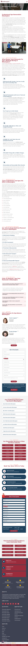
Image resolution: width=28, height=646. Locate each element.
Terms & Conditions (5, 639)
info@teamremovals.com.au (14, 269)
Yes (15, 527)
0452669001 (8, 569)
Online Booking (17, 620)
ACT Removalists (8, 545)
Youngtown (8, 453)
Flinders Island (7, 445)
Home (2, 7)
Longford (20, 453)
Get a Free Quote (14, 496)
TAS (4, 7)
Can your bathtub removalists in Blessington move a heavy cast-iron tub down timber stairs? (13, 284)
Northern (7, 7)
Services (3, 629)
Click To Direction (9, 574)
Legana (7, 450)
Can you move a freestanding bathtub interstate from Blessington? (13, 294)
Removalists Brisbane (6, 615)
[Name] (14, 352)
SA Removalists (8, 548)
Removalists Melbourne (6, 609)
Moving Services (17, 609)
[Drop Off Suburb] (14, 373)
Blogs (3, 633)
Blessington (10, 7)
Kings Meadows (20, 450)
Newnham (20, 445)
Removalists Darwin (5, 617)
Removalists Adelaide (6, 614)
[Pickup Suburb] (14, 367)
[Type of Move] (14, 365)
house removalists (8, 63)
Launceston (8, 459)
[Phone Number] (14, 354)
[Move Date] (14, 359)
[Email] (14, 357)
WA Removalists (20, 555)
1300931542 (14, 266)
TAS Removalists (8, 555)
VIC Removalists (20, 548)
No (17, 527)
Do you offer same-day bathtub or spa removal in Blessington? (12, 305)
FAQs (3, 631)
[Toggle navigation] (26, 1)
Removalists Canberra (6, 620)
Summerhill (20, 456)
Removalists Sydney (5, 619)
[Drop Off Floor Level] (14, 375)
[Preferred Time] (14, 362)
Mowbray (7, 456)
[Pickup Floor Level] (14, 370)
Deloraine (20, 459)
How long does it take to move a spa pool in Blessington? (11, 301)
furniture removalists (16, 63)
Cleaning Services (18, 611)
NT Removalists (20, 545)
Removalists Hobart (5, 612)
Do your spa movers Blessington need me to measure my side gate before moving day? (13, 298)
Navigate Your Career (6, 636)
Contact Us (4, 634)
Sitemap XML (4, 638)
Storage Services (18, 618)
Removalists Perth (5, 611)
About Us (4, 628)
